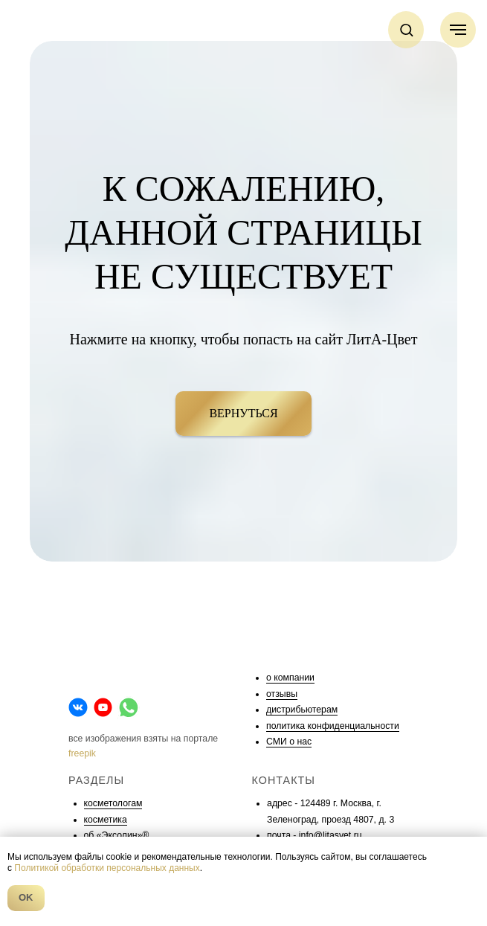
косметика (105, 819)
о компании (290, 677)
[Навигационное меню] (458, 30)
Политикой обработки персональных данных (106, 868)
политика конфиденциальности (332, 726)
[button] (406, 29)
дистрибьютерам (302, 709)
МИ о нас (292, 741)
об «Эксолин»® (116, 835)
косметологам (113, 803)
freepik (82, 753)
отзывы (281, 694)
